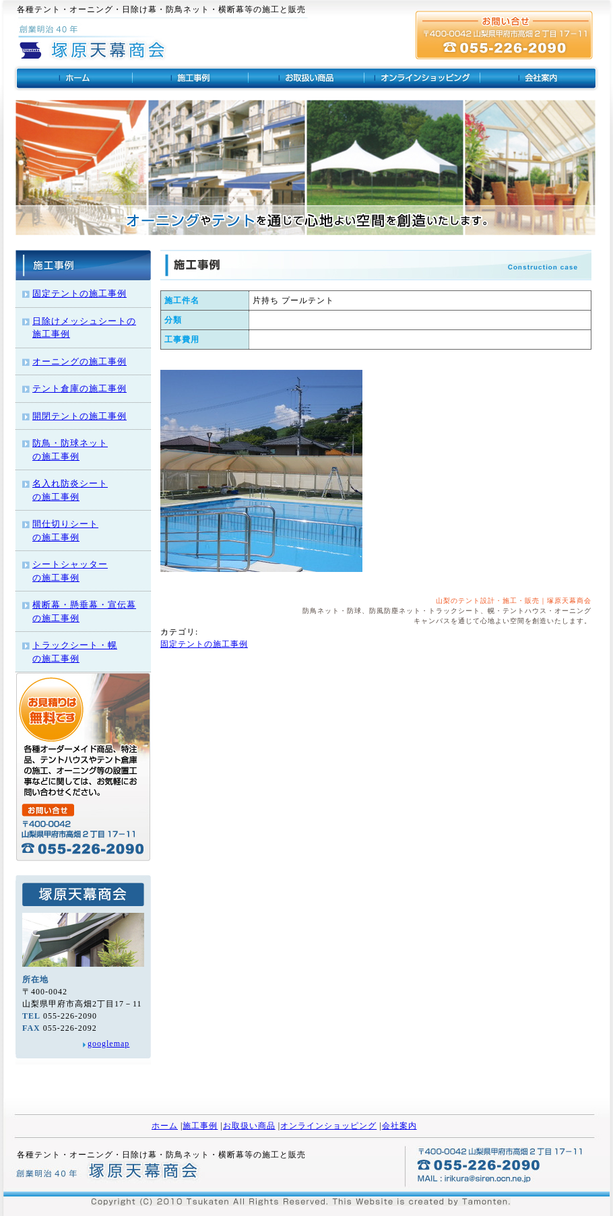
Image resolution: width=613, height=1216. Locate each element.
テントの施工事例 (191, 78)
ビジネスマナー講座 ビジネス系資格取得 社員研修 (93, 47)
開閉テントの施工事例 (79, 416)
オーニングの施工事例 (79, 361)
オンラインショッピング (422, 78)
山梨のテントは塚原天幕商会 (73, 78)
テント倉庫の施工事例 (79, 388)
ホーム (165, 1125)
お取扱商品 (306, 78)
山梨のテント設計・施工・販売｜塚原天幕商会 (513, 600)
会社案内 (399, 1125)
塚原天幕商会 (111, 1172)
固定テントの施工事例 (79, 293)
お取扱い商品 (249, 1125)
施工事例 (200, 1125)
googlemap (108, 1043)
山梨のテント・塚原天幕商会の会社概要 (540, 78)
